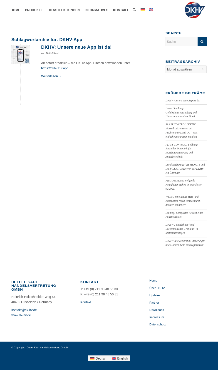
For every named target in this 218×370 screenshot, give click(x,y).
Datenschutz (157, 324)
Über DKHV (157, 288)
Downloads (156, 310)
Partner (154, 302)
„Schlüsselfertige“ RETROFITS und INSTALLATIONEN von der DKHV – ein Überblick (186, 168)
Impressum (156, 317)
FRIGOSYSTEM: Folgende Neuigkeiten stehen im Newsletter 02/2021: (184, 184)
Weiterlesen (51, 76)
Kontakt (85, 302)
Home (153, 280)
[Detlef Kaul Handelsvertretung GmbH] (195, 10)
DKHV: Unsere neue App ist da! (76, 47)
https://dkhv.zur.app (54, 68)
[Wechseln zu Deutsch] (99, 358)
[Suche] (134, 10)
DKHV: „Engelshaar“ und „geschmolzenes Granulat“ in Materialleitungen (182, 228)
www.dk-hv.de (21, 315)
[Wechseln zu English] (120, 358)
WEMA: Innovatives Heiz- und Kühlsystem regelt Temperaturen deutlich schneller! (183, 200)
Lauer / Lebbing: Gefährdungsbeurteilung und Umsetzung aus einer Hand (181, 112)
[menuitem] (15, 10)
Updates (154, 295)
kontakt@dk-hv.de (24, 310)
